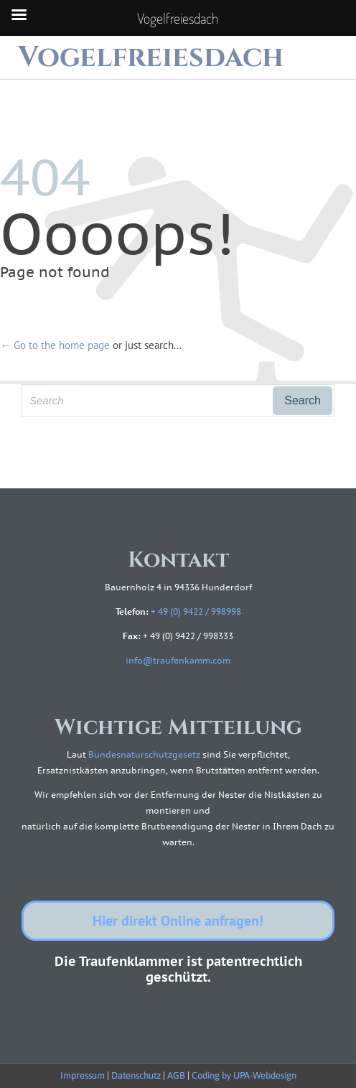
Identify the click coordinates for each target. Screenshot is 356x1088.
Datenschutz (136, 1075)
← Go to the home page (55, 345)
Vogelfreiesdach (151, 57)
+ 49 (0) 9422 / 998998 (196, 611)
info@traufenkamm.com (178, 660)
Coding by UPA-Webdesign (244, 1075)
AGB (176, 1075)
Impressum (82, 1075)
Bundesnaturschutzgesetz (144, 754)
